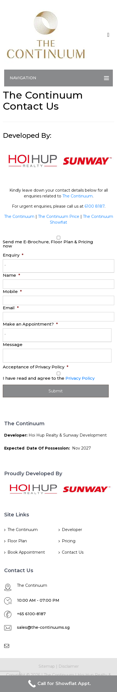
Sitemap (47, 666)
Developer (72, 529)
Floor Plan (17, 540)
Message (12, 344)
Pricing (68, 540)
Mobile (12, 291)
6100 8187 (95, 206)
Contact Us (72, 552)
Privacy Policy (80, 378)
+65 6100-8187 (31, 613)
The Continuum (77, 196)
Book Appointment (26, 552)
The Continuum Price (58, 216)
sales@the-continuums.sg (43, 627)
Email (11, 308)
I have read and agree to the (49, 378)
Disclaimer (68, 666)
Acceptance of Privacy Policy (35, 367)
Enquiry (13, 255)
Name (11, 275)
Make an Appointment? (30, 324)
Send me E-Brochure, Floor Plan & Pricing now (48, 244)
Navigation (23, 77)
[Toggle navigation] (108, 35)
